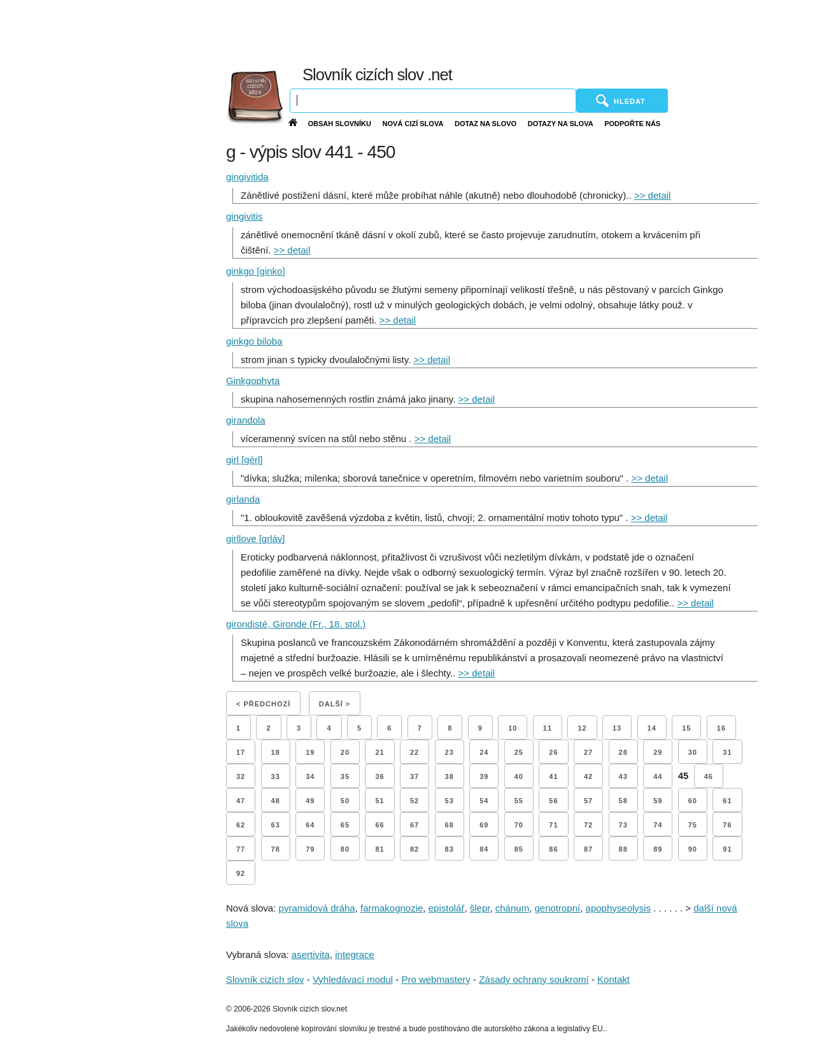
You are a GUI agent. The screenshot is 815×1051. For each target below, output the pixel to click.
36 (379, 776)
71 (553, 825)
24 (483, 752)
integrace (354, 954)
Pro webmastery (435, 979)
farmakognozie (391, 908)
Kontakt (613, 979)
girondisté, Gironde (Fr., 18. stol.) (295, 623)
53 (449, 800)
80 (345, 849)
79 (310, 849)
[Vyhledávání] (433, 101)
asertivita (311, 954)
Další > (334, 704)
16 (721, 728)
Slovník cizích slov (265, 979)
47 (240, 800)
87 (588, 849)
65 (345, 825)
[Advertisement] (517, 32)
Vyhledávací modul (353, 979)
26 (553, 752)
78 (275, 849)
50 (345, 800)
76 (727, 825)
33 (275, 776)
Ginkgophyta (253, 380)
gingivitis (244, 216)
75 (692, 825)
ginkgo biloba (254, 341)
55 (518, 800)
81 (379, 849)
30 (692, 752)
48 (275, 800)
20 (345, 752)
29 (657, 752)
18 (275, 752)
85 (518, 849)
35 (345, 776)
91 (727, 849)
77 (240, 849)
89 (657, 849)
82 (414, 849)
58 (623, 800)
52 (414, 800)
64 (310, 825)
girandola (246, 420)
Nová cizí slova (413, 123)
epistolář (447, 908)
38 (449, 776)
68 (449, 825)
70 (518, 825)
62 (240, 825)
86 (553, 849)
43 (623, 776)
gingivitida (247, 176)
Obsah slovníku (339, 123)
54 (483, 800)
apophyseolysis (618, 908)
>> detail (652, 195)
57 (588, 800)
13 (617, 728)
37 (414, 776)
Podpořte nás (632, 123)
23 (449, 752)
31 (727, 752)
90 (692, 849)
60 (692, 800)
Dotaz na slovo (485, 123)
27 (588, 752)
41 (553, 776)
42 (588, 776)
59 (657, 800)
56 (553, 800)
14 (652, 728)
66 (379, 825)
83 (449, 849)
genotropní (558, 908)
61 (727, 800)
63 (275, 825)
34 (310, 776)
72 (588, 825)
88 (623, 849)
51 (379, 800)
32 (240, 776)
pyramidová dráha (317, 908)
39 (483, 776)
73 (623, 825)
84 (483, 849)
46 (708, 776)
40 (518, 776)
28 (623, 752)
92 (240, 873)
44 (657, 776)
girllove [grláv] (255, 538)
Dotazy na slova (560, 123)
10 (512, 728)
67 (414, 825)
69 (483, 825)
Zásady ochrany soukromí (534, 979)
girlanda (243, 499)
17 (240, 752)
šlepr (480, 908)
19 (310, 752)
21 (379, 752)
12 (582, 728)
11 (547, 728)
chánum (512, 908)
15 (686, 728)
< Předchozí (263, 704)
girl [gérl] (244, 459)
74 (657, 825)
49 (310, 800)
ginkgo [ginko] (255, 271)
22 (414, 752)
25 (518, 752)
